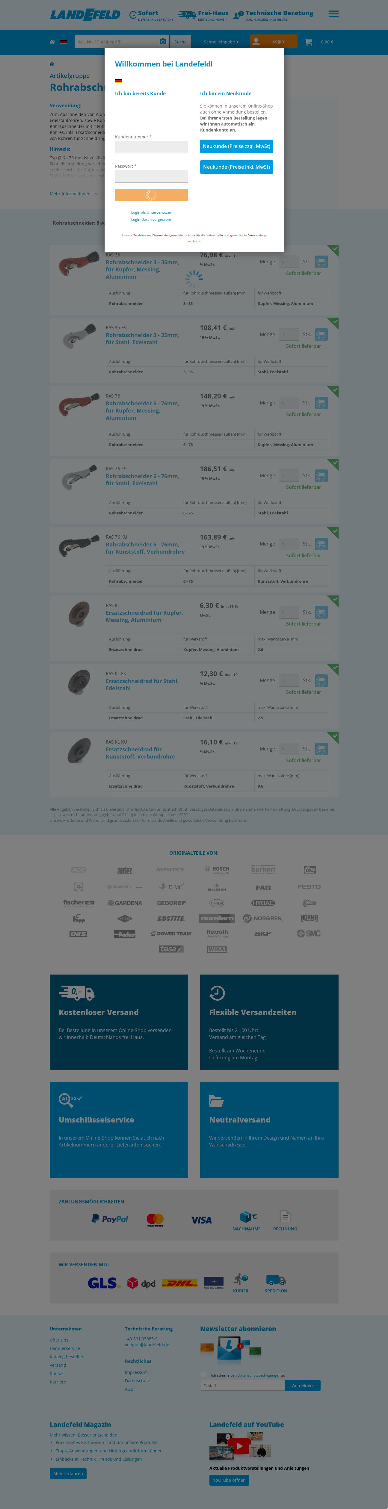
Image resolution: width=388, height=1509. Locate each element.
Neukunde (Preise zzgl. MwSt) (236, 146)
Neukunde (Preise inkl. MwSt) (236, 167)
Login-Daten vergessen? (151, 219)
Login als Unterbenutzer (151, 212)
